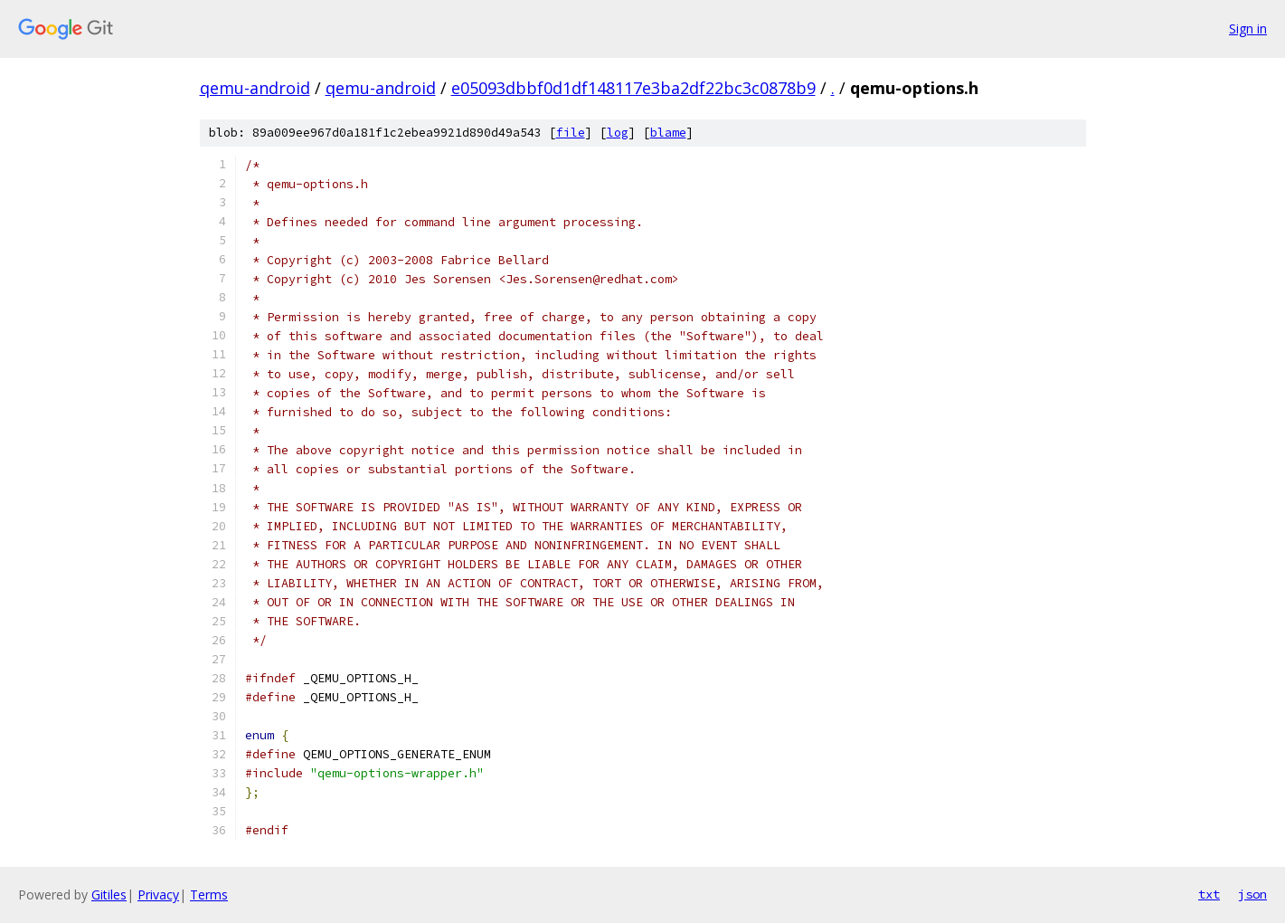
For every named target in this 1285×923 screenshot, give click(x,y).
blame (668, 132)
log (617, 132)
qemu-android (255, 88)
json (1252, 894)
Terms (209, 894)
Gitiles (109, 894)
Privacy (158, 894)
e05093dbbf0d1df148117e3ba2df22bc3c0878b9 (633, 88)
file (570, 132)
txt (1209, 894)
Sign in (1248, 28)
